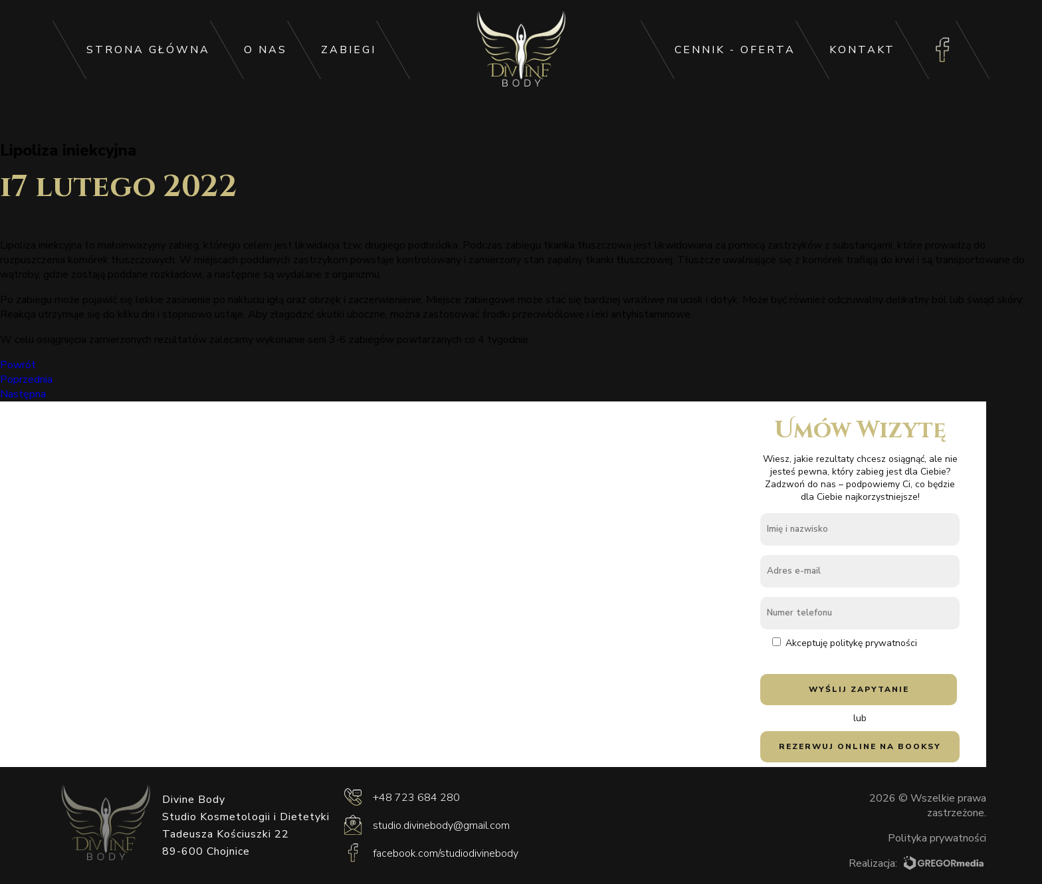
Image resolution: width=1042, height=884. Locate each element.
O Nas (265, 50)
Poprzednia (26, 379)
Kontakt (862, 50)
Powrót (18, 365)
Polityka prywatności (937, 838)
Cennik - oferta (735, 50)
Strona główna (148, 50)
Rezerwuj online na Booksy (860, 746)
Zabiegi (348, 50)
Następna (23, 394)
